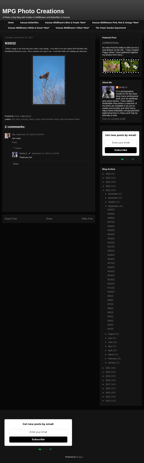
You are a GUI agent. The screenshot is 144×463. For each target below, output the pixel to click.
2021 (108, 368)
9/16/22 (111, 267)
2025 (108, 178)
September (113, 206)
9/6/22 (110, 308)
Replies (18, 148)
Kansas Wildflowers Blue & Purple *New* (65, 22)
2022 (108, 190)
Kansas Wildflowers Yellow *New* (72, 28)
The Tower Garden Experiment (111, 28)
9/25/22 (111, 230)
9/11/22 (111, 287)
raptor (38, 119)
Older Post (87, 218)
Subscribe (120, 150)
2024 (108, 182)
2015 (108, 392)
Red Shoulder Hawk (50, 119)
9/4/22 (110, 316)
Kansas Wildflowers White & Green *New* (28, 28)
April (110, 350)
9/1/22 (110, 329)
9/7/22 (110, 304)
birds (18, 119)
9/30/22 (111, 209)
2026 (108, 174)
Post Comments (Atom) (55, 228)
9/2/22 (110, 325)
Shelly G (23, 153)
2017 (108, 384)
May (110, 346)
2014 (108, 396)
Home (11, 22)
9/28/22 (111, 218)
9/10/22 (111, 292)
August (111, 334)
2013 (108, 401)
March (111, 354)
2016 (108, 388)
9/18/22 (111, 259)
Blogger (79, 457)
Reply (14, 142)
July (110, 338)
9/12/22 (111, 283)
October (112, 202)
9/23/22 (111, 238)
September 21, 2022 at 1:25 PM (45, 153)
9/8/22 (110, 300)
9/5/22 (110, 312)
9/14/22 (111, 275)
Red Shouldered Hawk (70, 119)
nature (31, 119)
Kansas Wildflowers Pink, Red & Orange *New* (115, 22)
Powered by (121, 159)
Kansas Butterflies (29, 22)
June (110, 342)
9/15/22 (111, 271)
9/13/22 (111, 279)
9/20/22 (111, 250)
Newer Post (11, 218)
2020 (108, 372)
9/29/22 (111, 214)
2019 (108, 376)
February (112, 358)
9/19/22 (111, 255)
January (112, 362)
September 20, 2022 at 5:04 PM (30, 134)
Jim (13, 134)
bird (13, 119)
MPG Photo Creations (33, 11)
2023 (108, 186)
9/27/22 (111, 222)
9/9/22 (110, 296)
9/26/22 (111, 226)
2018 (108, 380)
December (113, 194)
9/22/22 (111, 242)
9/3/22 (110, 320)
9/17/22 (111, 263)
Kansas (24, 119)
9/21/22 (111, 246)
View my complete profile (114, 119)
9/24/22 (111, 234)
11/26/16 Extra (110, 42)
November (113, 198)
